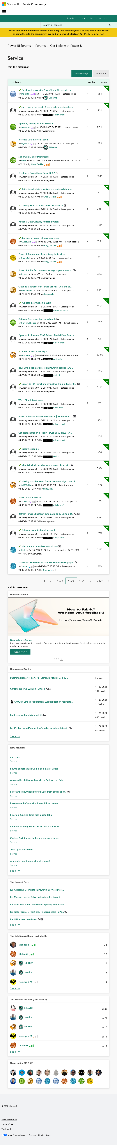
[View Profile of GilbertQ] (53, 97)
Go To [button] (102, 18)
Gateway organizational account (38, 529)
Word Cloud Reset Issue (30, 400)
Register (71, 18)
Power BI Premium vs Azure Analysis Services (41, 254)
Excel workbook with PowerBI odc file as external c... (48, 90)
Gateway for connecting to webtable (37, 319)
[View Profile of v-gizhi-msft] (58, 114)
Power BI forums (19, 45)
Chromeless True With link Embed (28, 688)
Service (13, 761)
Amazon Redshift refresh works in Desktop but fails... (37, 780)
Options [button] (100, 73)
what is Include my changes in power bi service (46, 465)
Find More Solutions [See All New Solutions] (15, 870)
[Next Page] (107, 581)
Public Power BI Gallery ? (34, 351)
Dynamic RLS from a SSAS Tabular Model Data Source (46, 335)
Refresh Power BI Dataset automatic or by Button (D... (46, 513)
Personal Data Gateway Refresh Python (38, 221)
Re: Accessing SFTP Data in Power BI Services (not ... (37, 889)
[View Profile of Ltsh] (23, 550)
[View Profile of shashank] (25, 355)
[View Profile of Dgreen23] (26, 143)
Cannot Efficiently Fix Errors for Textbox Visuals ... (36, 826)
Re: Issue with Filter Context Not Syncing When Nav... (37, 904)
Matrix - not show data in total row (39, 546)
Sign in (82, 18)
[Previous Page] (38, 581)
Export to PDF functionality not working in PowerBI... (49, 383)
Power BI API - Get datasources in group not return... (45, 270)
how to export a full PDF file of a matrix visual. (34, 768)
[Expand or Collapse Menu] (4, 11)
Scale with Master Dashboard (33, 156)
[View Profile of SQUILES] (25, 501)
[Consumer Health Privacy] (40, 1135)
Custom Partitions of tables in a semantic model (34, 838)
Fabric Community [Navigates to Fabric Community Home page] (34, 4)
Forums (40, 45)
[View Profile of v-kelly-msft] (58, 342)
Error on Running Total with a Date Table (31, 814)
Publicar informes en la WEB (36, 302)
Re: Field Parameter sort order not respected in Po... (37, 911)
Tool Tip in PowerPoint (21, 849)
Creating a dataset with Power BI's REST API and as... (45, 286)
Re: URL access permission (24, 919)
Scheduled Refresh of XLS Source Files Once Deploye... (46, 562)
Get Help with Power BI (66, 45)
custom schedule (30, 448)
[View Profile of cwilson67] (57, 358)
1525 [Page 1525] (82, 581)
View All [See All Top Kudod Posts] (15, 924)
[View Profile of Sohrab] (24, 566)
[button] (81, 73)
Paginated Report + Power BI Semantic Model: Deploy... (39, 677)
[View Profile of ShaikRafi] (25, 257)
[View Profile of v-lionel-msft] (59, 423)
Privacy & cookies (9, 1119)
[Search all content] (77, 25)
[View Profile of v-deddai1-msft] (60, 310)
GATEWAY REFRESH (31, 497)
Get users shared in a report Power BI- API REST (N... (45, 432)
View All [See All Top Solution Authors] (15, 988)
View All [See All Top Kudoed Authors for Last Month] (15, 1051)
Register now (97, 33)
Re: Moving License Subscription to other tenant (35, 897)
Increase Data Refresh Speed (33, 139)
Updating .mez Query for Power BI (36, 123)
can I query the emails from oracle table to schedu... (48, 107)
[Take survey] (20, 652)
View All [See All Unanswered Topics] (15, 736)
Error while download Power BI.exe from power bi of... (38, 791)
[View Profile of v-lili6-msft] (58, 407)
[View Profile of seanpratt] (25, 127)
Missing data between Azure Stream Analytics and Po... (49, 481)
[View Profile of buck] (23, 160)
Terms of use (7, 1124)
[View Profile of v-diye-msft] (58, 537)
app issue (15, 757)
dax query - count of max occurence (40, 237)
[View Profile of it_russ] (24, 274)
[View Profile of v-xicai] (56, 456)
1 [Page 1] (44, 581)
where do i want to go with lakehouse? (30, 861)
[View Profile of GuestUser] (26, 241)
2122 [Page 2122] (100, 581)
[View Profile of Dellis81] (25, 93)
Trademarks (7, 1129)
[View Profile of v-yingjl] (56, 375)
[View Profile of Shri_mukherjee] (28, 322)
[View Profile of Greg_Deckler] (37, 164)
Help (92, 18)
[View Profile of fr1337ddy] (26, 485)
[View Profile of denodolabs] (26, 290)
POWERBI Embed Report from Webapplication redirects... (43, 701)
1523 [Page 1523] (60, 581)
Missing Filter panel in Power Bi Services (42, 205)
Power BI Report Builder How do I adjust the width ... (45, 416)
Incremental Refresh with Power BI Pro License (34, 803)
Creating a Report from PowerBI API (37, 172)
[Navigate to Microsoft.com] (10, 4)
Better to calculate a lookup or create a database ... (47, 189)
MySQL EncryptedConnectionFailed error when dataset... (39, 728)
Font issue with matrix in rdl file (26, 714)
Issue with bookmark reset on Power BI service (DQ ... (45, 367)
